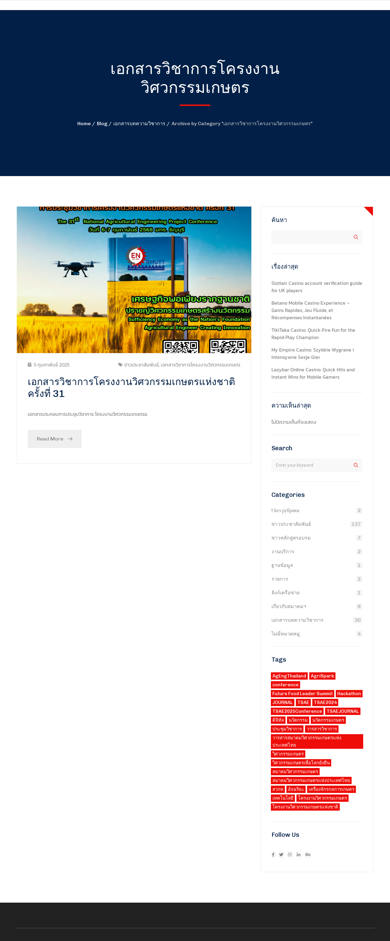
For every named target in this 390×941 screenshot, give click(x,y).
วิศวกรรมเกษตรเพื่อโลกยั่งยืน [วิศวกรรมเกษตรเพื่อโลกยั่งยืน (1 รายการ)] (301, 763)
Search (281, 448)
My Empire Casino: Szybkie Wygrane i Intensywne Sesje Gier (312, 353)
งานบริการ (282, 551)
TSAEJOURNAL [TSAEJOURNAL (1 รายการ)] (343, 711)
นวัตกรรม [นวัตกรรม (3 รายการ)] (298, 720)
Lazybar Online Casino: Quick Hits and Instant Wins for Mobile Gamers (313, 373)
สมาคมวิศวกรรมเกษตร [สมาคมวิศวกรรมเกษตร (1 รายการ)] (295, 771)
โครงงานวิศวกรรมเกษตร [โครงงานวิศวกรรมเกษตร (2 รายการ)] (322, 798)
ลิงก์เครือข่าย (285, 593)
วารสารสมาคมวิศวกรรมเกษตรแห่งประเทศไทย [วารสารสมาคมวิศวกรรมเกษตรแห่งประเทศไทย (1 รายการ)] (306, 741)
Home (84, 123)
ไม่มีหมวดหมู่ (285, 634)
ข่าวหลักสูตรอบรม (291, 538)
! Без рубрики (285, 510)
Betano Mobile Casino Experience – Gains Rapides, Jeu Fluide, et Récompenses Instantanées (310, 310)
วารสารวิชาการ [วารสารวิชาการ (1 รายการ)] (322, 729)
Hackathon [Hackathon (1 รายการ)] (349, 693)
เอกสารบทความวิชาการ (139, 123)
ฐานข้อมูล (282, 565)
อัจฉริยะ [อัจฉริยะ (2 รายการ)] (296, 789)
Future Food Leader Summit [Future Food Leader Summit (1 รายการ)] (302, 693)
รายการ (279, 579)
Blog (102, 123)
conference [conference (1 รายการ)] (285, 685)
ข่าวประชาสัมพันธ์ (141, 364)
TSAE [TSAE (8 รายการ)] (303, 702)
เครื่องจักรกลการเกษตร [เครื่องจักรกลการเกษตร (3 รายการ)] (331, 789)
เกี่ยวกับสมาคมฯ (288, 606)
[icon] (273, 854)
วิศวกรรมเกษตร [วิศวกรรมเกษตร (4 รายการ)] (288, 754)
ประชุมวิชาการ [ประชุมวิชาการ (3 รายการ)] (287, 729)
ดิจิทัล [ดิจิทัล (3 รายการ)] (278, 720)
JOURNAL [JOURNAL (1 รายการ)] (282, 702)
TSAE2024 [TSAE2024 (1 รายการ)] (325, 702)
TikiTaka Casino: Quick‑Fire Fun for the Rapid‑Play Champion (313, 333)
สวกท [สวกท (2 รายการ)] (277, 789)
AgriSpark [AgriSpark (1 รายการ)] (322, 676)
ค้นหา (279, 220)
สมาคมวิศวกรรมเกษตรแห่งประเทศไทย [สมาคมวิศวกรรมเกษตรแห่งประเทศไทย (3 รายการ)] (311, 780)
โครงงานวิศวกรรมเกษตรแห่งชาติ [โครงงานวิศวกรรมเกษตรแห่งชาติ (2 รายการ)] (305, 807)
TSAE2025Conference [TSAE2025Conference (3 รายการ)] (297, 711)
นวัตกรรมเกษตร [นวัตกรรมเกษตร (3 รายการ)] (328, 720)
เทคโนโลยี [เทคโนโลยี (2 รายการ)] (282, 798)
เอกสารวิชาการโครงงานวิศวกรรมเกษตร (200, 364)
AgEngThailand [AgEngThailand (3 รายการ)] (289, 676)
